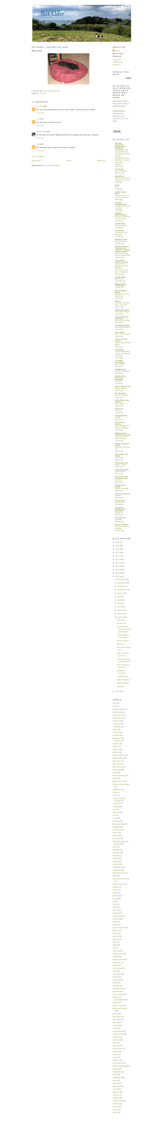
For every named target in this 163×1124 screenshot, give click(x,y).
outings (115, 991)
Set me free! (121, 623)
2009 (117, 569)
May (119, 603)
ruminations (117, 1031)
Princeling (116, 769)
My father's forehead (121, 671)
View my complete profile (118, 62)
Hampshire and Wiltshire (118, 739)
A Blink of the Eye (121, 395)
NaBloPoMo (117, 758)
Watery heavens (123, 640)
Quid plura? (119, 176)
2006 (117, 691)
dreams (115, 887)
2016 (117, 545)
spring (115, 1051)
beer (114, 815)
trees (115, 1074)
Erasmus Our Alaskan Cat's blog (122, 434)
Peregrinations (121, 415)
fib (114, 901)
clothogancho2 (121, 463)
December (121, 579)
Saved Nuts (117, 789)
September (121, 589)
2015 (117, 549)
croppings (116, 870)
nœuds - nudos (120, 464)
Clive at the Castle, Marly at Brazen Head (122, 254)
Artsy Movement (121, 241)
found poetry (118, 916)
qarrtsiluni (117, 1016)
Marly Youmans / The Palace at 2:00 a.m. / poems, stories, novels (122, 249)
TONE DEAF (120, 223)
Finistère (116, 735)
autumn (116, 812)
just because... (120, 457)
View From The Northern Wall (121, 477)
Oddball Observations (120, 214)
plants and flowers (120, 1008)
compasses (117, 867)
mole (117, 185)
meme (115, 965)
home (115, 936)
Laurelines (119, 349)
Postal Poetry (118, 767)
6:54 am (40, 125)
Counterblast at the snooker (123, 636)
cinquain (116, 855)
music (115, 977)
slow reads (119, 332)
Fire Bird (39, 106)
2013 (117, 556)
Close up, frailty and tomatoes (122, 527)
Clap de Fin (119, 512)
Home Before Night (122, 312)
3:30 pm (40, 113)
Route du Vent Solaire (121, 784)
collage (115, 861)
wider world (117, 1100)
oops (114, 982)
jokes (115, 942)
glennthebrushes (122, 310)
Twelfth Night (122, 676)
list (114, 948)
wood (115, 1109)
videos (115, 1083)
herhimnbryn (41, 131)
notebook (116, 979)
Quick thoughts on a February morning (122, 427)
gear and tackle (118, 927)
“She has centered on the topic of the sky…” (123, 179)
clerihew (116, 858)
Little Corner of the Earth (121, 318)
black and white (119, 824)
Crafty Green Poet (120, 193)
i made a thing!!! (120, 471)
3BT (114, 703)
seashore (116, 1040)
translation (117, 1071)
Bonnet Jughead (120, 388)
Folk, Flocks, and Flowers (122, 401)
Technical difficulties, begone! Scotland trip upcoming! (122, 353)
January (120, 617)
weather (116, 1092)
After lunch (121, 620)
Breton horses (118, 715)
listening (116, 950)
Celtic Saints (117, 718)
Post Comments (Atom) (51, 165)
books (115, 835)
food (114, 910)
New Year (116, 761)
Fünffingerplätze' (122, 325)
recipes (115, 1025)
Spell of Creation (123, 683)
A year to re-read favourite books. (121, 437)
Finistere (116, 732)
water (115, 1089)
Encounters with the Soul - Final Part (122, 304)
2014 (117, 552)
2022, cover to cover (122, 334)
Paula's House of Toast (122, 444)
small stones (117, 1048)
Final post (118, 381)
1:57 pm (40, 150)
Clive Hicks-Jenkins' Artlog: (121, 261)
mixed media (117, 968)
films (115, 904)
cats (114, 846)
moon (115, 971)
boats (115, 832)
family (115, 898)
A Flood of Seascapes (122, 371)
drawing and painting (121, 878)
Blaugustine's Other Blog (120, 285)
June (119, 600)
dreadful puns (118, 884)
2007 (117, 576)
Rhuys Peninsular (119, 775)
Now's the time (121, 524)
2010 (117, 566)
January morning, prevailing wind (123, 660)
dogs (114, 875)
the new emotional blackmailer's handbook (120, 145)
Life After (118, 480)
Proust (115, 772)
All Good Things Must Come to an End (122, 217)
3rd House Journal (122, 493)
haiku (115, 933)
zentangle (118, 519)
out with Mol (118, 988)
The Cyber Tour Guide (121, 455)
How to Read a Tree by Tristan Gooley (122, 196)
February (121, 613)
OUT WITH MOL (120, 101)
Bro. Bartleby (120, 393)
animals (116, 806)
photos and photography (118, 998)
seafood (116, 1037)
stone (115, 1057)
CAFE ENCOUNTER (122, 320)
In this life (119, 169)
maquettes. (117, 962)
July (119, 596)
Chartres (116, 721)
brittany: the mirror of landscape (120, 378)
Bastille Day (117, 712)
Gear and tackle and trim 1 (123, 666)
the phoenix (120, 500)
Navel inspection (121, 225)
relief (115, 1028)
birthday (116, 821)
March (120, 610)
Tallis (115, 792)
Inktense (116, 743)
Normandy (117, 764)
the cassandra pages (121, 291)
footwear (116, 913)
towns (115, 1069)
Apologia (120, 686)
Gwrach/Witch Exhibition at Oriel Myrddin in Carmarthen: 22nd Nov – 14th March (121, 268)
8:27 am (40, 138)
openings (116, 985)
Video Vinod (119, 279)
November (121, 583)
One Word (119, 230)
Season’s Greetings (121, 488)
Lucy (46, 91)
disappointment (119, 873)
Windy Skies (120, 277)
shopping (116, 1045)
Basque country (119, 709)
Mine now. (121, 644)
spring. (115, 1054)
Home (69, 160)
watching (116, 1086)
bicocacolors (120, 517)
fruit (114, 921)
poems (115, 1013)
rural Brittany (118, 1034)
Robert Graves (118, 781)
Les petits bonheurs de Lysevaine (120, 509)
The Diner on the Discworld (121, 233)
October (118, 495)
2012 (117, 559)
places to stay (118, 1005)
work (115, 1112)
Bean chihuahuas (121, 171)
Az (114, 706)
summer (116, 1060)
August (120, 593)
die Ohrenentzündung (123, 327)
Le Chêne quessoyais (119, 361)
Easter (115, 729)
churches (116, 852)
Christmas (117, 726)
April (116, 187)
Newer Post (36, 160)
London (115, 746)
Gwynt (118, 301)
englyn (115, 892)
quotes (115, 1022)
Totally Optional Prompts (119, 799)
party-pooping (118, 994)
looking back (117, 953)
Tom (114, 795)
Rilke (115, 778)
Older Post (101, 160)
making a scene (118, 959)
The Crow (119, 408)
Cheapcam (117, 723)
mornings (116, 974)
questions (116, 1019)
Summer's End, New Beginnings (122, 295)
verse (115, 1080)
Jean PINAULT (120, 364)
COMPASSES (119, 111)
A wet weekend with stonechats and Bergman (124, 629)
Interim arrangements (121, 203)
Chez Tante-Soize (122, 386)
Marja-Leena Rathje (120, 486)
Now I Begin (119, 403)
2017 (117, 542)
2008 (117, 573)
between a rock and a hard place (122, 207)
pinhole (115, 1002)
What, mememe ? (123, 679)
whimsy (116, 1098)
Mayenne (116, 749)
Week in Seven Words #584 (123, 343)
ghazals (115, 930)
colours (115, 864)
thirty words (117, 1063)
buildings (116, 838)
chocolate (116, 849)
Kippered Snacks (122, 469)
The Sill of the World (121, 340)
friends (115, 919)
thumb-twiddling (119, 1066)
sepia (115, 1042)
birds (115, 818)
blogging (116, 827)
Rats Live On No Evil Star (122, 448)
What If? (118, 410)
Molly (43, 93)
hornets (116, 939)
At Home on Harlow (120, 423)
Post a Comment (38, 156)
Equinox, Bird (119, 502)
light (114, 945)
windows (116, 1103)
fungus (115, 924)
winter (115, 1106)
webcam (116, 1095)
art (114, 809)
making (115, 956)
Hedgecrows (120, 369)
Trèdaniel (116, 803)
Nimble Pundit (121, 239)
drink (115, 890)
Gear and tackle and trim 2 (123, 654)
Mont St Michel (119, 755)
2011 (117, 562)
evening (115, 895)
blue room (116, 829)
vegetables (117, 1077)
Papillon (118, 417)
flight (115, 907)
